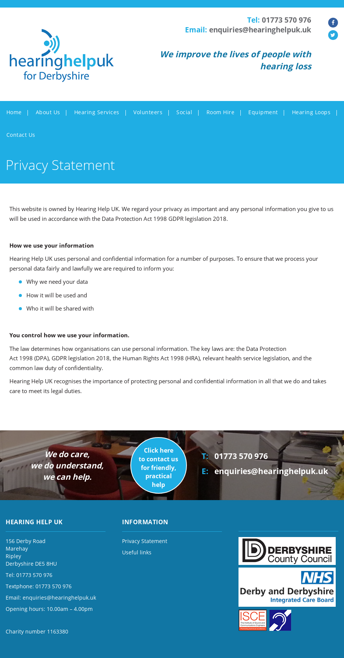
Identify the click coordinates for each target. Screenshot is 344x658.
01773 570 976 (286, 20)
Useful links (136, 552)
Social (184, 112)
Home (14, 112)
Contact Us (20, 134)
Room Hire (220, 112)
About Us (48, 112)
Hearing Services (96, 112)
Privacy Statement (144, 541)
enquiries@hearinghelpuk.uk (260, 30)
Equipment (263, 112)
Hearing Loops (311, 112)
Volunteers (147, 112)
